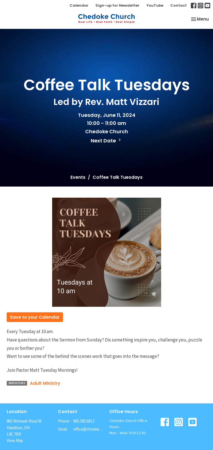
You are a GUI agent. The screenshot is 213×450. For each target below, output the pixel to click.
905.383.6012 (83, 421)
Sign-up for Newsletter (117, 5)
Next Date (106, 140)
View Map (15, 440)
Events (77, 177)
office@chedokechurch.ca (88, 429)
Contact (178, 5)
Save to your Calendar (35, 317)
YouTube (154, 5)
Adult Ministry (45, 383)
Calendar (79, 5)
